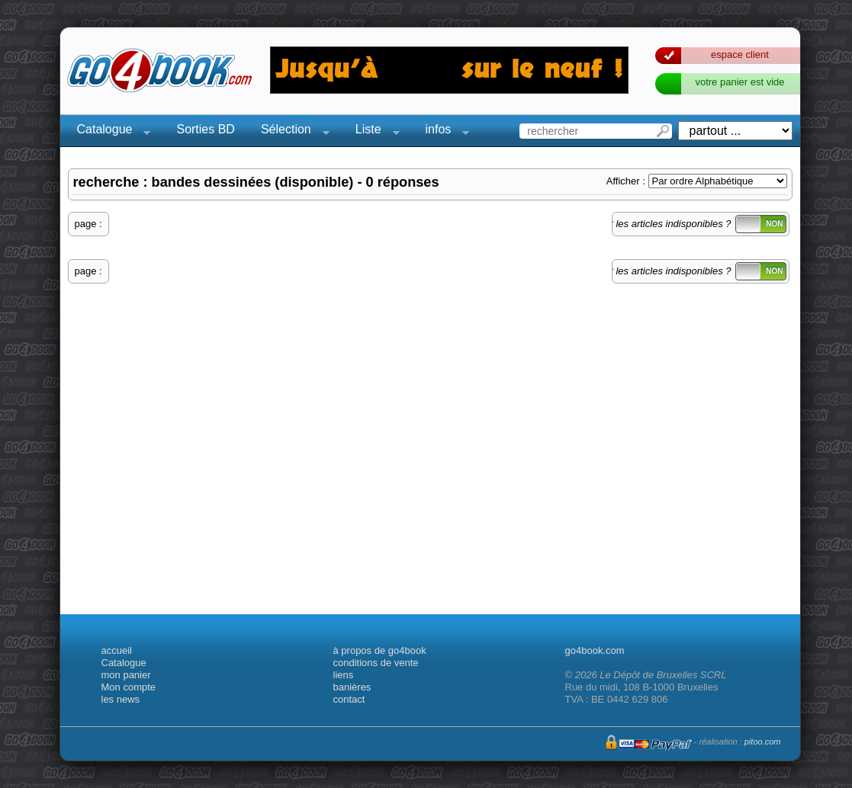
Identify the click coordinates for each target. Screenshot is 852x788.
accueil (116, 650)
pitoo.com (762, 741)
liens (343, 675)
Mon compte (128, 687)
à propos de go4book (379, 650)
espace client (740, 54)
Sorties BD (205, 129)
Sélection (291, 131)
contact (349, 699)
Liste (373, 131)
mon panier (126, 675)
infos (443, 131)
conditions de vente (376, 662)
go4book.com (595, 650)
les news (120, 699)
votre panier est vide (739, 82)
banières (352, 687)
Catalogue (109, 131)
